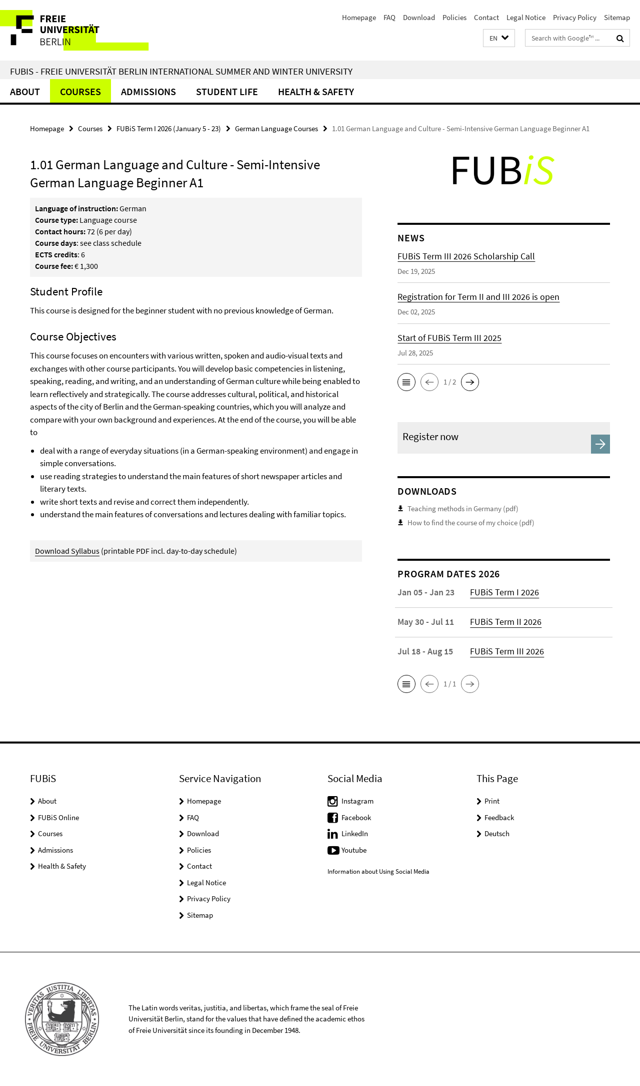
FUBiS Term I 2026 (504, 592)
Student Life (227, 91)
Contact (486, 17)
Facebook (356, 817)
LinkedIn (355, 833)
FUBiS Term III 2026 (507, 651)
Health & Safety (316, 91)
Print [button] (492, 801)
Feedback (499, 817)
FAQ (390, 17)
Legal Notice (526, 17)
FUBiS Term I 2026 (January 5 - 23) (168, 128)
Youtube (354, 850)
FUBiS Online (58, 817)
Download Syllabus (67, 551)
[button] (499, 38)
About (25, 91)
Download (419, 17)
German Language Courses (276, 128)
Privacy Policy (574, 17)
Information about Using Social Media (379, 871)
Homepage (359, 17)
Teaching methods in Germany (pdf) (463, 508)
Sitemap (617, 17)
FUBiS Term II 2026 (506, 621)
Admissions (148, 91)
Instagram (358, 801)
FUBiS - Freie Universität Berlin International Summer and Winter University (181, 71)
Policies (454, 17)
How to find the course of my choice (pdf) (471, 522)
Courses (80, 91)
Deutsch (497, 833)
